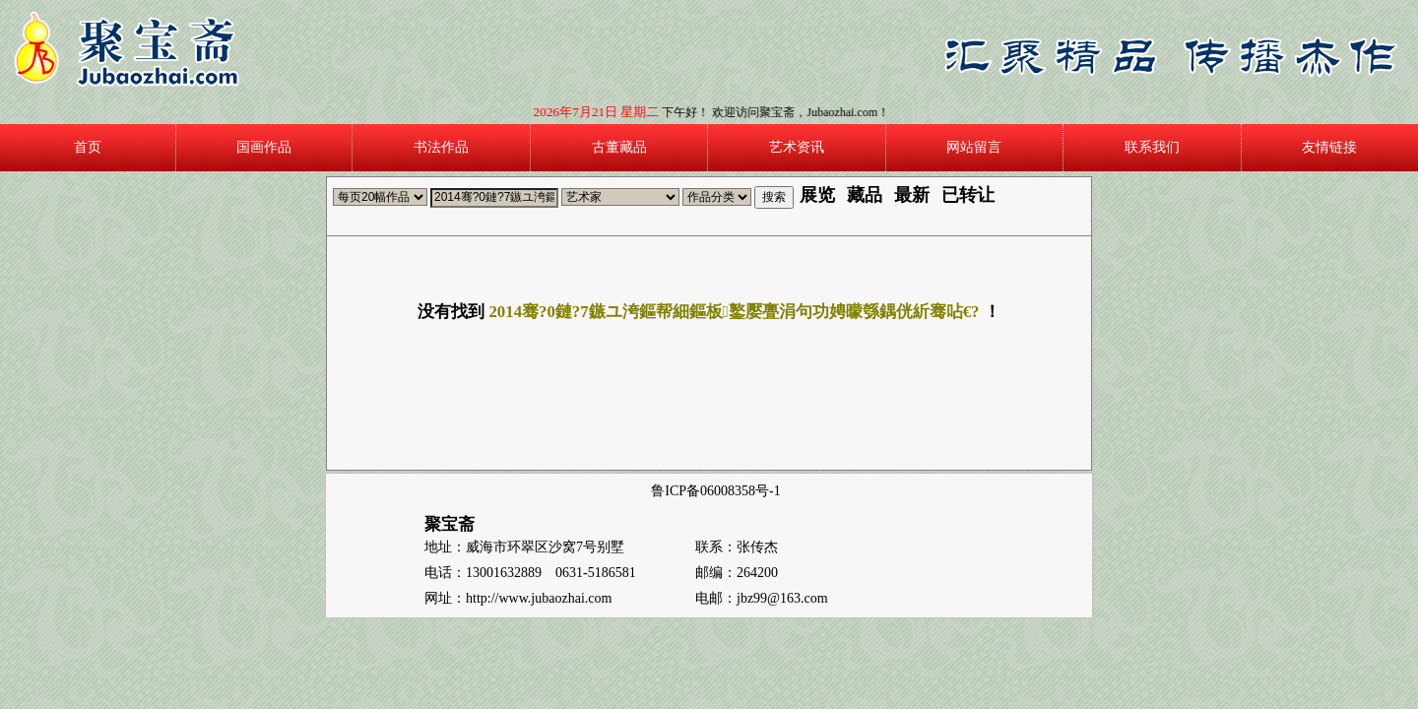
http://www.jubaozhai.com (539, 598)
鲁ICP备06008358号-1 (715, 490)
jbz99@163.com (782, 598)
